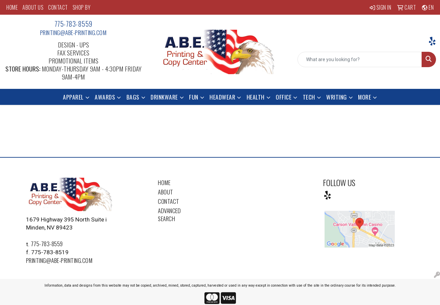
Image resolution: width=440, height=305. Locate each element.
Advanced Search (169, 214)
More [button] (364, 97)
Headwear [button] (222, 97)
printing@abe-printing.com (73, 32)
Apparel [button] (73, 97)
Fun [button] (193, 97)
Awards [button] (105, 97)
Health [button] (256, 97)
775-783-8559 (73, 24)
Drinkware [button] (164, 97)
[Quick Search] (359, 59)
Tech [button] (309, 97)
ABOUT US (32, 7)
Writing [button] (336, 97)
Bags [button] (133, 97)
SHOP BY (82, 7)
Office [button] (283, 97)
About (165, 191)
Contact (168, 201)
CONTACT (58, 7)
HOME (12, 7)
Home (164, 182)
